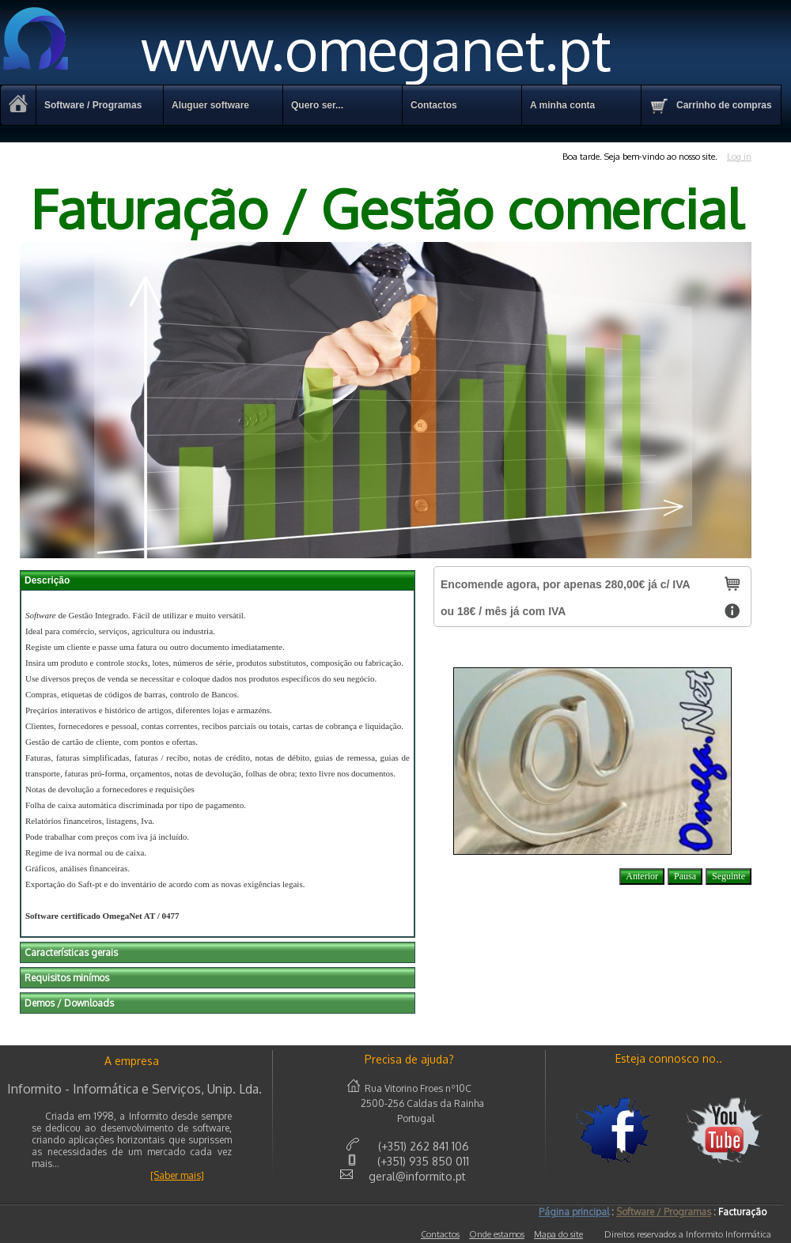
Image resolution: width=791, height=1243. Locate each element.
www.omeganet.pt (305, 49)
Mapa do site (558, 1234)
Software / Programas (93, 105)
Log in (739, 156)
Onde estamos (496, 1234)
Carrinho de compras (710, 105)
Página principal (574, 1212)
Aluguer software (210, 105)
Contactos (440, 1234)
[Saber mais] (177, 1175)
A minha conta (562, 105)
